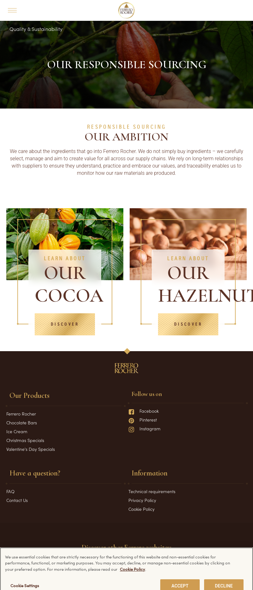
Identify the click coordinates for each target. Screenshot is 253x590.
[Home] (126, 10)
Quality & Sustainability (35, 28)
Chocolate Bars (21, 422)
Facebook (143, 411)
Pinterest (142, 419)
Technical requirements (151, 491)
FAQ (10, 491)
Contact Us (17, 500)
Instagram (144, 428)
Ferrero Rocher (21, 413)
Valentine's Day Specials (30, 449)
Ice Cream (16, 431)
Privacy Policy (142, 500)
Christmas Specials (25, 440)
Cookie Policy (141, 509)
